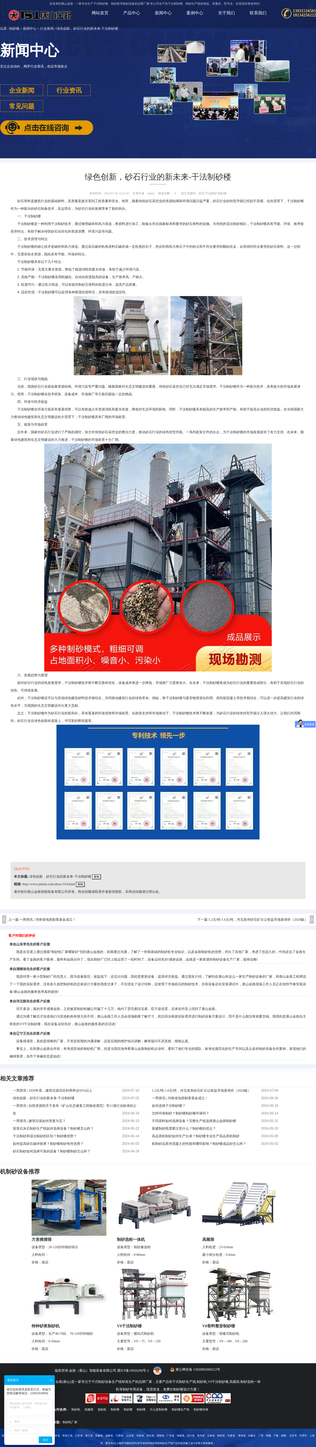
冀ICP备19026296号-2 (133, 1370)
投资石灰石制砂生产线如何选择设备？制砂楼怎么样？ (53, 1128)
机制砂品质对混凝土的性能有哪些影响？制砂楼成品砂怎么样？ (199, 1143)
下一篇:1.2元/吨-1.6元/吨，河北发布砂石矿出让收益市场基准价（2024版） (252, 919)
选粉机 (102, 1409)
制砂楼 (14, 28)
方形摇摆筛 (42, 1239)
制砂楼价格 (201, 1409)
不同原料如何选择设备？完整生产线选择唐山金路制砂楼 (194, 1121)
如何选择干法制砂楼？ (169, 1105)
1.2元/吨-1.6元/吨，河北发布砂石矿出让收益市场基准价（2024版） (201, 1090)
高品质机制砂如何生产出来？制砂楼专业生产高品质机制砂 (196, 1136)
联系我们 (258, 13)
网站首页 (100, 13)
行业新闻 (47, 28)
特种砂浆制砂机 (46, 1326)
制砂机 (68, 984)
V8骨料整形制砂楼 (218, 1326)
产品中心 (131, 13)
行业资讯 (69, 90)
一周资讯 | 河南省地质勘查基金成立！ (180, 1098)
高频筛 (208, 1239)
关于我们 (226, 13)
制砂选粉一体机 (131, 1239)
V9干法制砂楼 (129, 1326)
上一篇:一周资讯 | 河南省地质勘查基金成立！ (42, 919)
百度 (29, 952)
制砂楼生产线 (180, 1409)
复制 (96, 876)
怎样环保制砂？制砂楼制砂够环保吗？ (180, 1113)
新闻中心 (163, 13)
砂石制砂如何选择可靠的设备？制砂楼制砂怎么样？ (51, 1151)
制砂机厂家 (70, 1422)
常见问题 (21, 106)
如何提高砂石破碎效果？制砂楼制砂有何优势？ (48, 1143)
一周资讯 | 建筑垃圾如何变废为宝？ (39, 1121)
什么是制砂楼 (158, 1409)
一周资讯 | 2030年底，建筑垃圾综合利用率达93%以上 (52, 1090)
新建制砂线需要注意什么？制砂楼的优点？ (184, 1128)
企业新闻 (21, 90)
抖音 (184, 1009)
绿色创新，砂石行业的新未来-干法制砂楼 (60, 876)
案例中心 (194, 13)
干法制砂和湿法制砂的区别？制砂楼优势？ (45, 1136)
